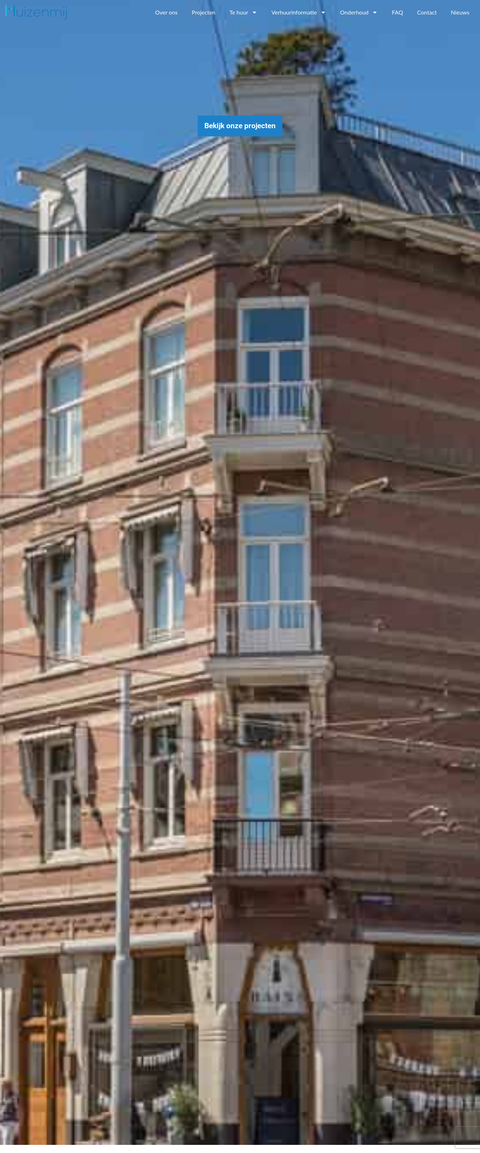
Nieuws (460, 12)
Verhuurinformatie (298, 12)
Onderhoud (359, 12)
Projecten (203, 12)
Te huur (243, 12)
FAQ (397, 12)
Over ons (166, 12)
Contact (427, 12)
